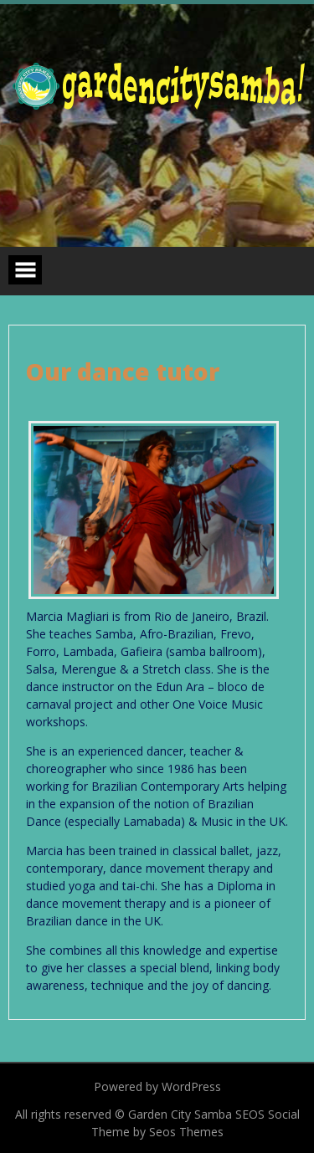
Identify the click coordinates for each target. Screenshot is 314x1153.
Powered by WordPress (157, 1086)
